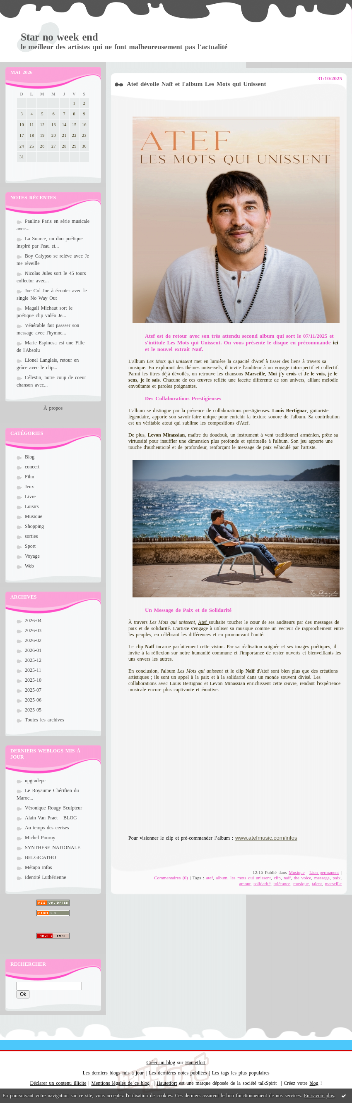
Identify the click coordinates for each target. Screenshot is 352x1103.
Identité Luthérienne (45, 877)
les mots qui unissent (250, 877)
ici (335, 342)
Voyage (32, 556)
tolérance (282, 883)
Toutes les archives (44, 720)
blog (313, 1083)
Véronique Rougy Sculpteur (53, 808)
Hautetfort (195, 1062)
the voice (302, 877)
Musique (33, 516)
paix (336, 877)
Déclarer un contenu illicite (58, 1083)
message (322, 877)
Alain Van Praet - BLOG (51, 818)
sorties (31, 536)
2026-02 (33, 640)
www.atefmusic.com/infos (266, 838)
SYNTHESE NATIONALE (52, 847)
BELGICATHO (40, 857)
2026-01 (33, 650)
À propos (53, 408)
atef (209, 877)
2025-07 (33, 690)
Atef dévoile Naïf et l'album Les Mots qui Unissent (196, 84)
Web (29, 566)
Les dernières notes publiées (178, 1073)
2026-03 (33, 630)
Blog (29, 457)
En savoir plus (319, 1095)
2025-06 (33, 700)
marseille (333, 883)
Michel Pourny (40, 837)
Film (29, 477)
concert (32, 467)
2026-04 (33, 620)
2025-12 (33, 660)
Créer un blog (161, 1062)
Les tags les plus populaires (241, 1073)
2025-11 (33, 670)
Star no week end (59, 37)
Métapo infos (38, 867)
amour (245, 883)
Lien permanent (324, 872)
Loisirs (32, 506)
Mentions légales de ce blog (121, 1083)
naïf (287, 877)
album (222, 877)
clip (277, 877)
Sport (30, 546)
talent (317, 883)
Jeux (29, 486)
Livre (30, 496)
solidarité (261, 883)
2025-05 (33, 710)
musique (301, 883)
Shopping (34, 526)
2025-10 (33, 680)
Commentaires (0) (171, 877)
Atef (203, 622)
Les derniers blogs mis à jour (113, 1073)
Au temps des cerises (47, 828)
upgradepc (35, 780)
